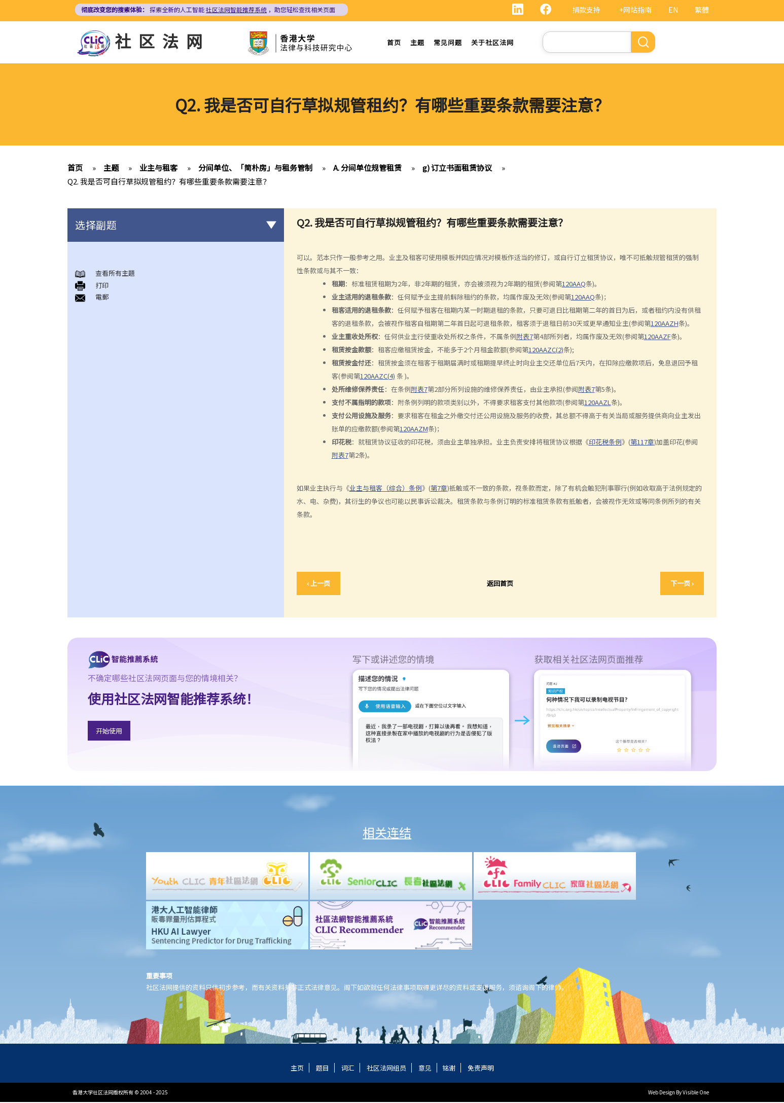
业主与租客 (158, 168)
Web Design (661, 1093)
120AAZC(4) (377, 376)
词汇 (347, 1069)
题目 (322, 1069)
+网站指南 (635, 10)
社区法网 (162, 40)
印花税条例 (605, 442)
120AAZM (414, 429)
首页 (394, 43)
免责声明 (481, 1069)
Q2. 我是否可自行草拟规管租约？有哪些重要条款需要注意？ (168, 182)
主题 (417, 43)
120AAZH (665, 323)
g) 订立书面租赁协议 (457, 168)
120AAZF (657, 337)
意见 (425, 1069)
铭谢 (448, 1069)
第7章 (439, 489)
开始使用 (109, 731)
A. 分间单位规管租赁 (367, 168)
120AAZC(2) (545, 350)
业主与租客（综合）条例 (385, 489)
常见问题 (448, 43)
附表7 (524, 337)
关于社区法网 (492, 43)
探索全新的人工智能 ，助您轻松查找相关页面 (208, 9)
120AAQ (574, 284)
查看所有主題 (115, 274)
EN (673, 10)
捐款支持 (586, 10)
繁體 (702, 10)
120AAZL (597, 403)
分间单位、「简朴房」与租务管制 (255, 168)
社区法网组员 (386, 1069)
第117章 (642, 442)
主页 (297, 1069)
